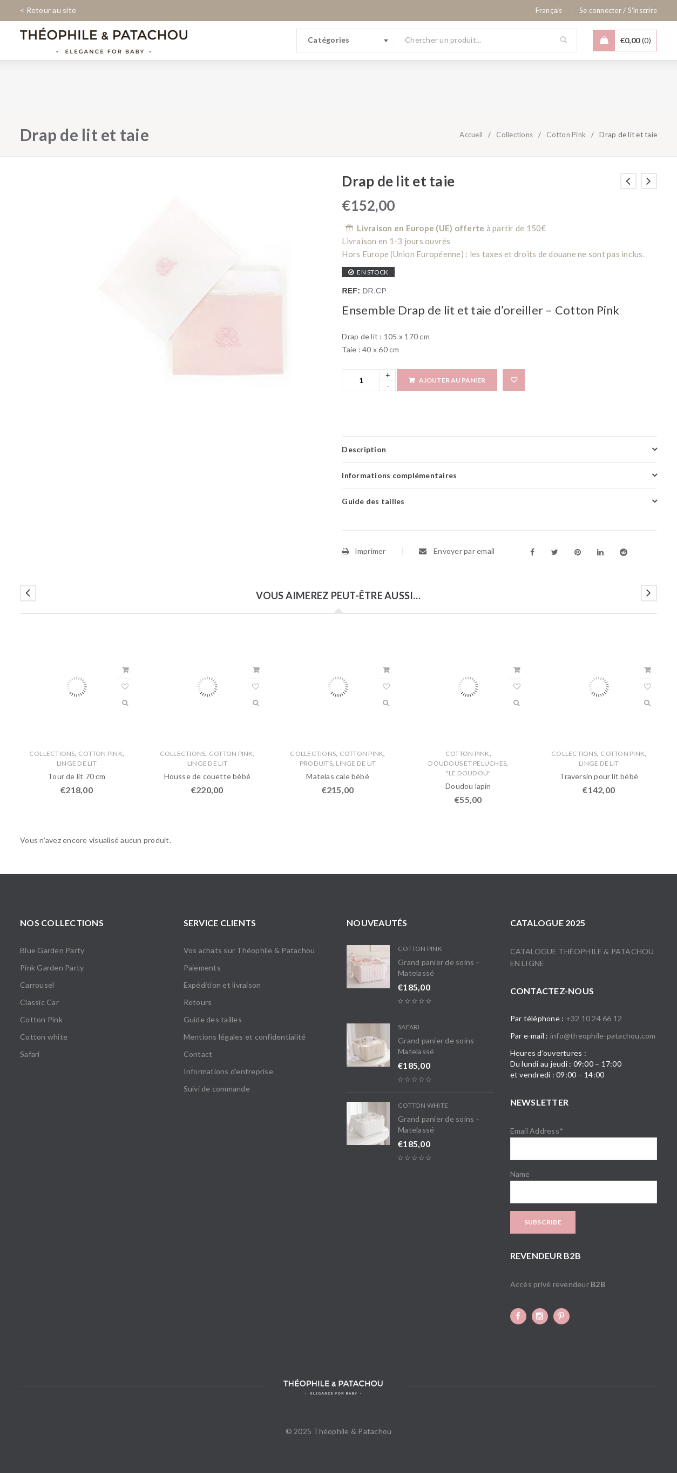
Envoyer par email (457, 550)
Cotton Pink (566, 134)
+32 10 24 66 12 (594, 1018)
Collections (514, 134)
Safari (30, 1054)
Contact (198, 1054)
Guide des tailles (213, 1019)
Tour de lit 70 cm (76, 776)
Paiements (202, 967)
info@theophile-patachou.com (603, 1035)
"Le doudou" (468, 773)
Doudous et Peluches (467, 763)
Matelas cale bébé (337, 776)
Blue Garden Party (52, 950)
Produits (316, 763)
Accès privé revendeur (557, 1284)
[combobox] (345, 40)
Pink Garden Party (52, 967)
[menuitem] (549, 10)
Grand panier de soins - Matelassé (438, 967)
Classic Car (39, 1002)
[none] (549, 10)
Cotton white (43, 1036)
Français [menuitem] (549, 10)
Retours (198, 1002)
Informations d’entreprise (228, 1071)
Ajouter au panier (452, 380)
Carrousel (37, 984)
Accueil (471, 134)
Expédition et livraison (222, 984)
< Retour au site (48, 10)
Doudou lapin (468, 786)
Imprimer (363, 550)
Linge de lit (77, 763)
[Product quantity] (361, 380)
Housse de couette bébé (207, 776)
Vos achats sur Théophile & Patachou (249, 950)
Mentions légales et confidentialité (245, 1036)
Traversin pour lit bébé (598, 776)
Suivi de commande (217, 1088)
